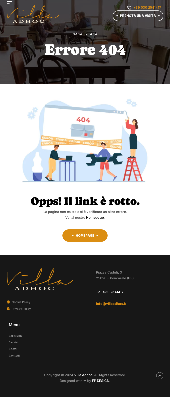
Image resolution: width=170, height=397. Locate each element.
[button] (138, 15)
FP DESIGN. (101, 381)
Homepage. (95, 217)
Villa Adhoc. (84, 375)
